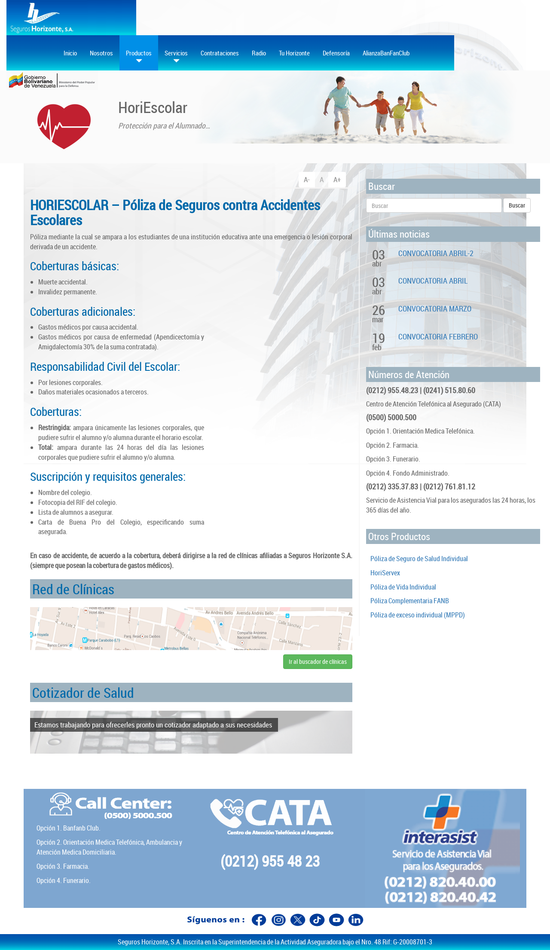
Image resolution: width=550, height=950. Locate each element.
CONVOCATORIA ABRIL (433, 280)
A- (307, 179)
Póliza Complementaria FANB (409, 600)
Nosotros (101, 53)
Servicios (176, 56)
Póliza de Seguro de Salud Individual (419, 558)
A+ (337, 179)
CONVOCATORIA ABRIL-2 (436, 253)
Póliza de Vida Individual (403, 587)
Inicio (70, 53)
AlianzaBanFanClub (386, 53)
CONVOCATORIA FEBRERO (438, 336)
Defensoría (336, 53)
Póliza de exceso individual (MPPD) (417, 615)
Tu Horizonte (294, 53)
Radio (259, 53)
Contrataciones (220, 53)
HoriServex (385, 572)
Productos (139, 56)
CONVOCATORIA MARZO (434, 308)
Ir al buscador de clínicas (318, 661)
